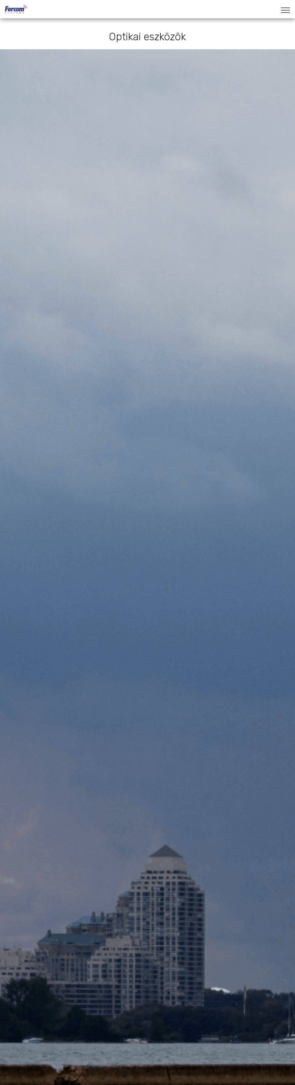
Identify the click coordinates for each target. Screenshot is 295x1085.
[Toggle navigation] (285, 10)
